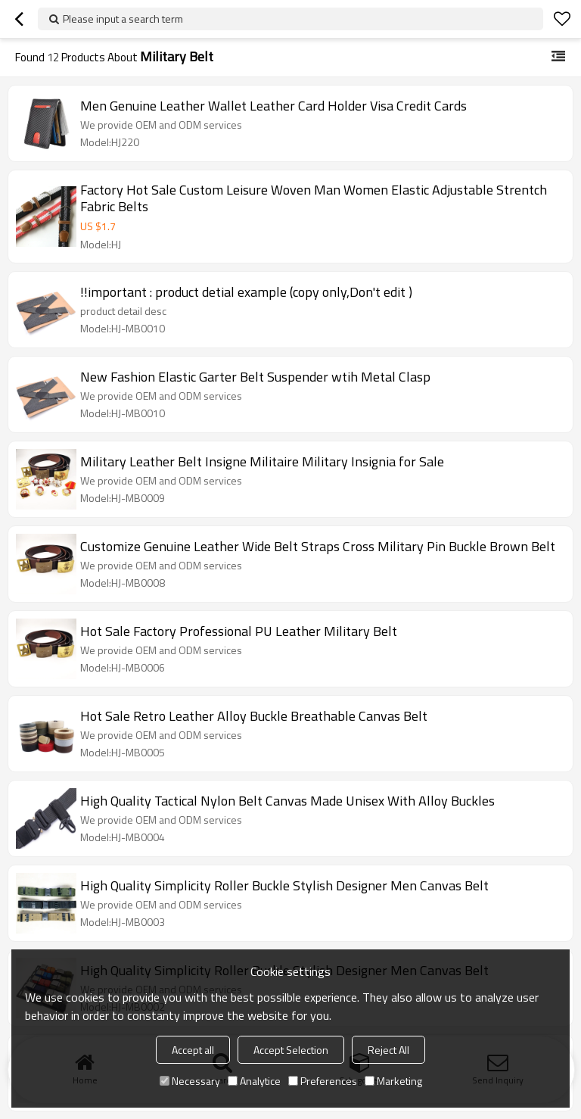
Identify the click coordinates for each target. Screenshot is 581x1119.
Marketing (393, 1081)
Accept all (193, 1050)
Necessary (190, 1081)
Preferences (322, 1081)
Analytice (254, 1081)
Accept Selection (290, 1050)
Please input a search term (123, 18)
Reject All (388, 1050)
